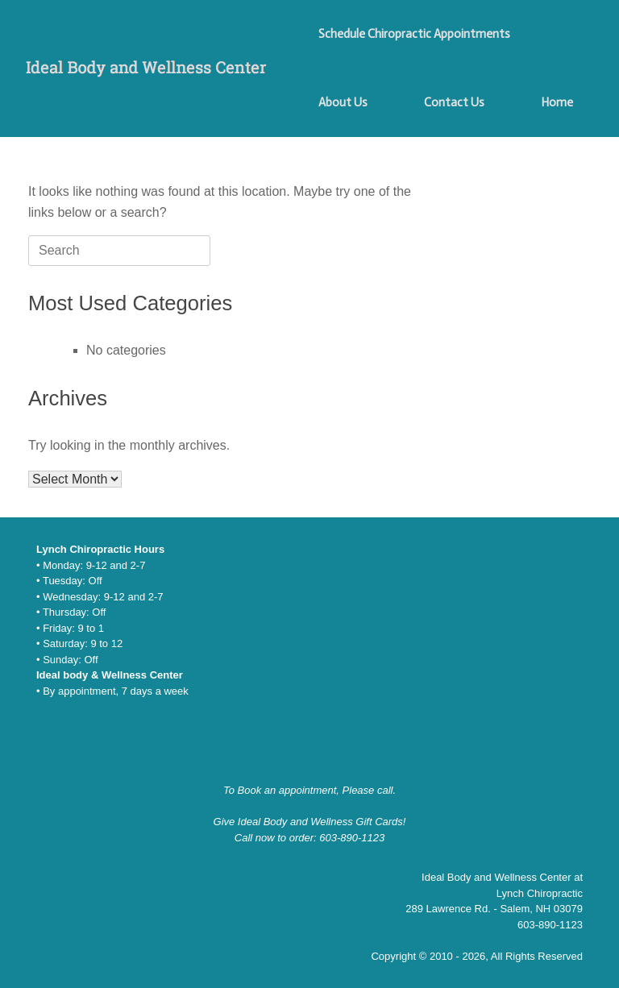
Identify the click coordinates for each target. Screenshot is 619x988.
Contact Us (454, 102)
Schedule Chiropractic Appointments (414, 34)
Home (557, 102)
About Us (343, 102)
